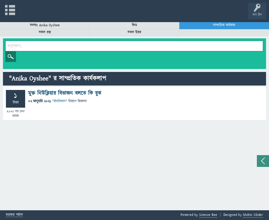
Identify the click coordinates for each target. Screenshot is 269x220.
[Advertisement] (134, 166)
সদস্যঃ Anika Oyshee (45, 25)
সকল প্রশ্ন (45, 32)
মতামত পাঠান (14, 215)
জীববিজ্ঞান (60, 101)
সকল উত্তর (134, 32)
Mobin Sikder (253, 214)
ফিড (134, 25)
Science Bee (208, 214)
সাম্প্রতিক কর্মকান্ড (224, 25)
